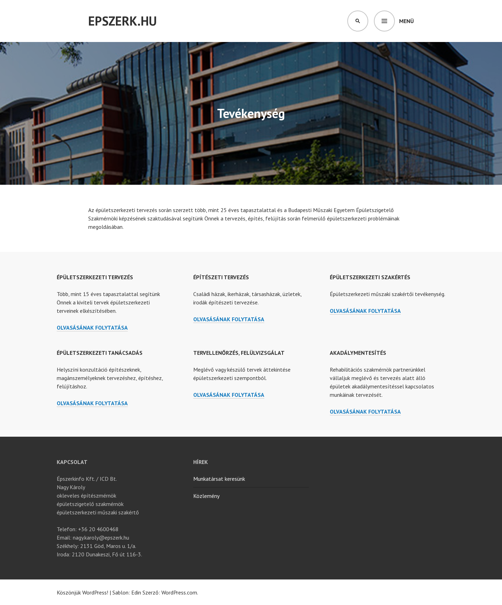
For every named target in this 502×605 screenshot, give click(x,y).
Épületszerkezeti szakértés (370, 277)
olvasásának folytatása (92, 327)
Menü (406, 20)
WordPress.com (179, 592)
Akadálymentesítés (358, 352)
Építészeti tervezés (221, 277)
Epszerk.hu (122, 21)
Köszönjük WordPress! (82, 592)
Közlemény (206, 495)
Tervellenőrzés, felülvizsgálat (239, 352)
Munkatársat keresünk (219, 478)
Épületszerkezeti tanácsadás (99, 352)
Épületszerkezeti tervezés (95, 277)
